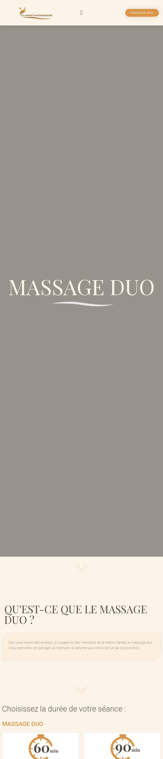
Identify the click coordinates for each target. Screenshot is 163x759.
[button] (81, 13)
